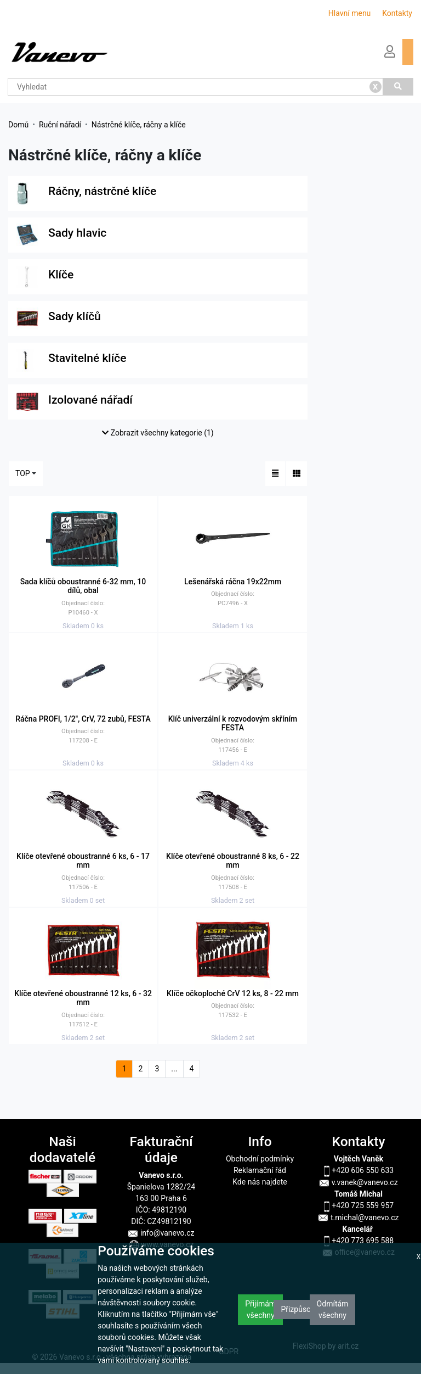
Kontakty (397, 13)
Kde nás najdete (259, 1181)
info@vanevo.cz (161, 1232)
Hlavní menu (349, 13)
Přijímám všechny (260, 1309)
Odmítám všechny (333, 1309)
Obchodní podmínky (260, 1158)
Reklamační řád (260, 1170)
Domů (18, 124)
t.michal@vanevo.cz (358, 1217)
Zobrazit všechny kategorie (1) (158, 432)
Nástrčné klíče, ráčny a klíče (139, 124)
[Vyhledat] (398, 87)
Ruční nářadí (60, 124)
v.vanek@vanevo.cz (358, 1182)
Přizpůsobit (300, 1309)
